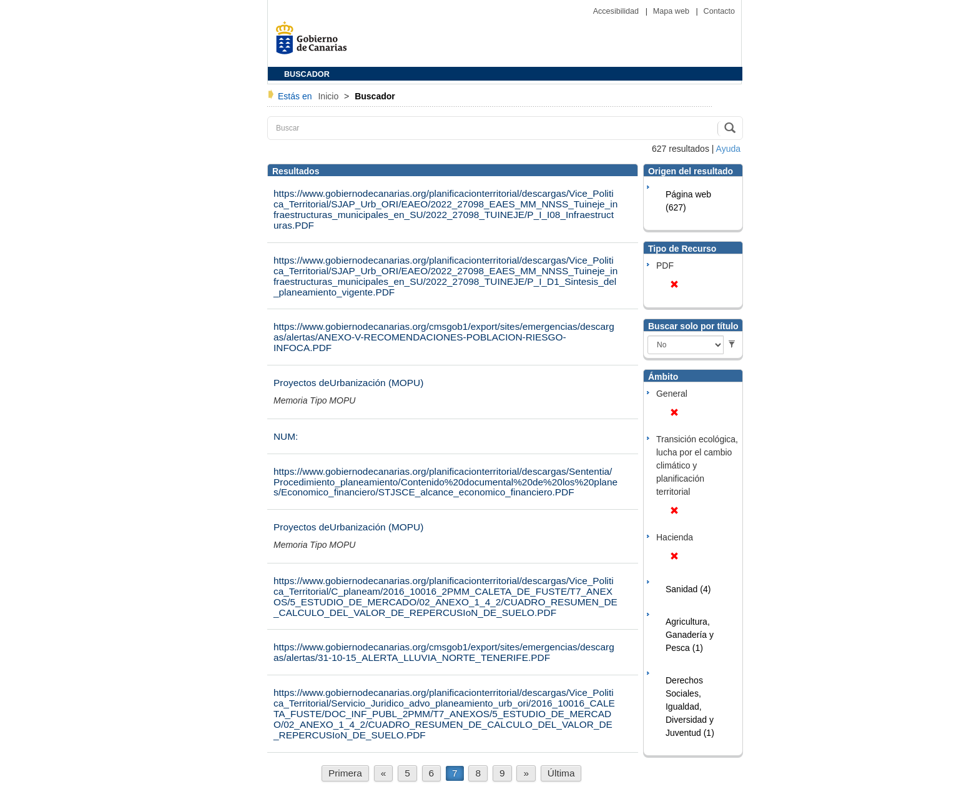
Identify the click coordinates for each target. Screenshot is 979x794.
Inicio (329, 96)
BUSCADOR (307, 74)
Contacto (719, 11)
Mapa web (672, 11)
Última (561, 773)
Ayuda (728, 149)
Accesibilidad (617, 11)
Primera (345, 773)
